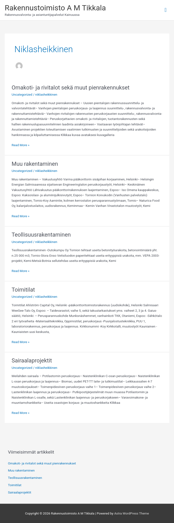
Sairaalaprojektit (32, 360)
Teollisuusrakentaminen (41, 234)
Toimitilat (23, 289)
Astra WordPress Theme (131, 513)
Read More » (20, 144)
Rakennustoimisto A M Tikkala (55, 7)
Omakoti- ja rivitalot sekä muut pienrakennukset (70, 87)
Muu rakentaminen (35, 164)
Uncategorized (22, 94)
